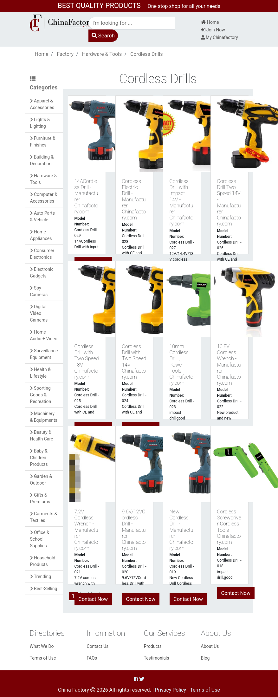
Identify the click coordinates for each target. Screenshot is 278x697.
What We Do (42, 646)
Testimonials (156, 658)
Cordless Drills (146, 54)
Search (103, 35)
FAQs (92, 658)
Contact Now (93, 599)
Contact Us (98, 646)
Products (153, 646)
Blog (205, 658)
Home (210, 22)
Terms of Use (43, 658)
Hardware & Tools (102, 54)
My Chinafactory (219, 37)
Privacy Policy (170, 690)
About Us (210, 646)
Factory (65, 54)
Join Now (213, 29)
